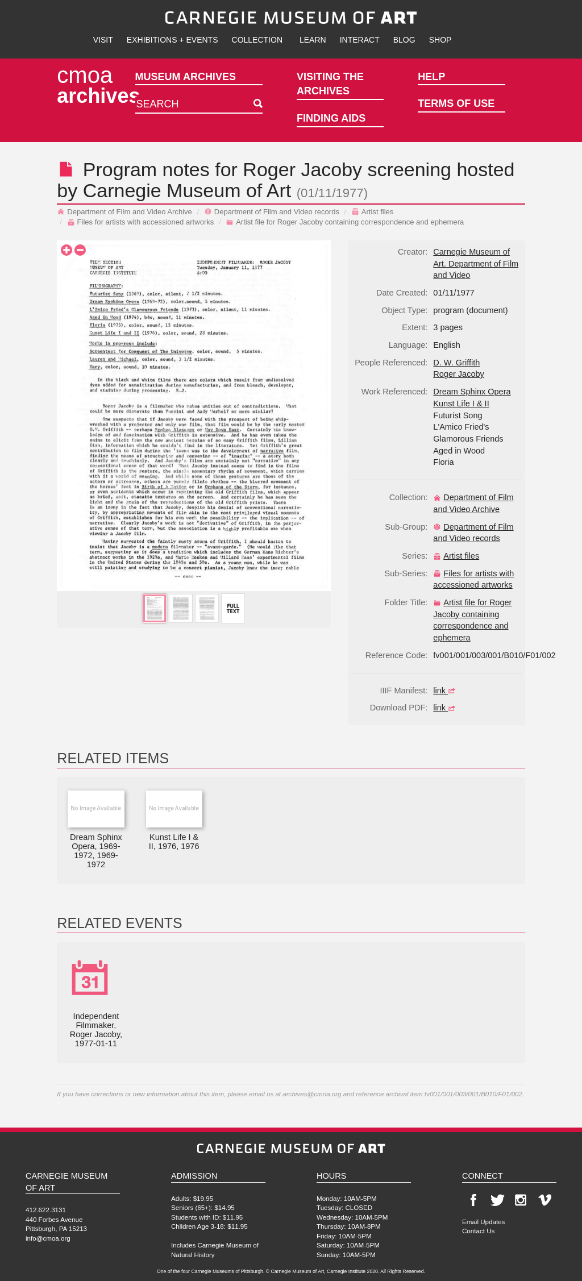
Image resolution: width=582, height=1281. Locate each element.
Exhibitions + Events (172, 39)
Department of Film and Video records (271, 211)
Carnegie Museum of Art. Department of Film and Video (475, 263)
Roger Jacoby (302, 169)
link (445, 690)
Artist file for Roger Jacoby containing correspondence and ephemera (345, 222)
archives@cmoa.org (311, 1093)
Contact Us (478, 1230)
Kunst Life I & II (461, 403)
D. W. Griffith (456, 362)
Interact (360, 39)
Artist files (372, 211)
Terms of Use (456, 103)
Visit (103, 39)
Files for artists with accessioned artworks (140, 222)
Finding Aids (331, 118)
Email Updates (483, 1221)
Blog (404, 39)
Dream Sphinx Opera (471, 391)
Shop (440, 39)
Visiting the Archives (330, 84)
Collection (257, 39)
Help (431, 76)
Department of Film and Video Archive (124, 211)
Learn (313, 39)
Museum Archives (185, 76)
